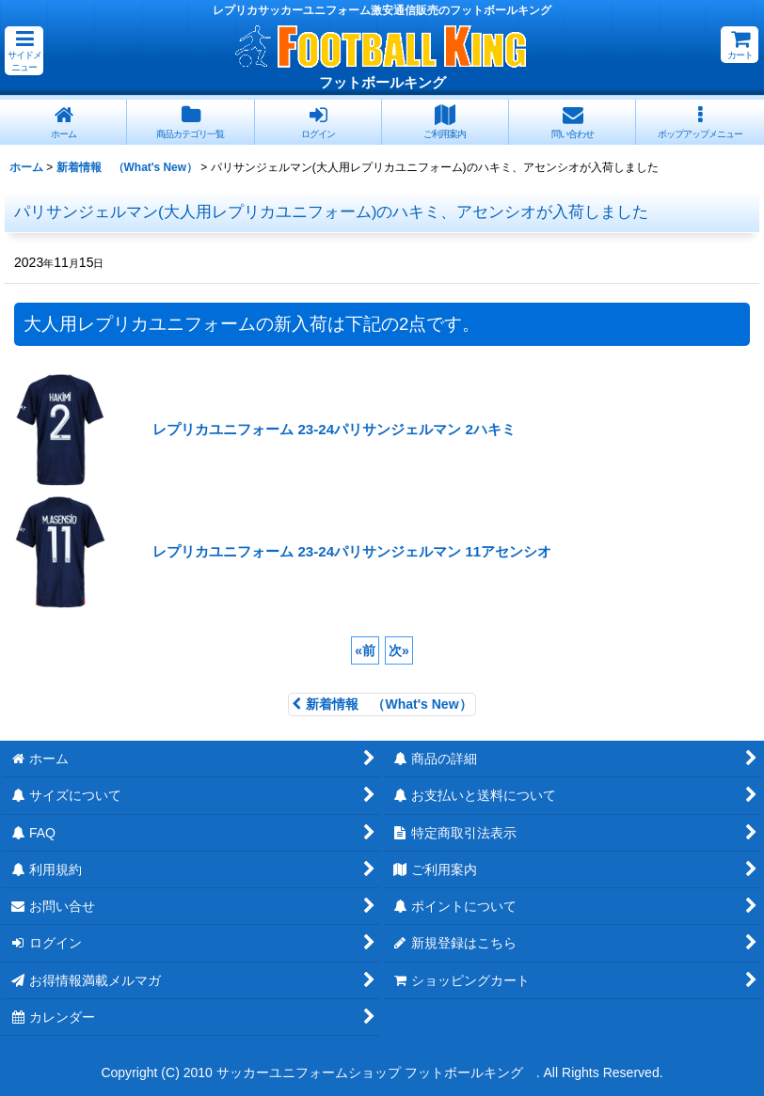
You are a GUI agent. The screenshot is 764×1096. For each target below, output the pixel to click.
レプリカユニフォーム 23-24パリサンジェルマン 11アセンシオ (351, 551)
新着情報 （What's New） (381, 704)
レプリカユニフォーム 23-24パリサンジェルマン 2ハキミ (334, 429)
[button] (24, 50)
